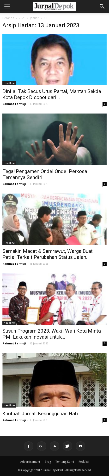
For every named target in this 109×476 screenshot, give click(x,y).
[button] (102, 6)
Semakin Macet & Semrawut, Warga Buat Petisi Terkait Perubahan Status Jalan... (47, 254)
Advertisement (30, 462)
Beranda (8, 18)
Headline (9, 83)
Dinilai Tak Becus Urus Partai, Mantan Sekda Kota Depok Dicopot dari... (51, 94)
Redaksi (84, 462)
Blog (48, 462)
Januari (34, 18)
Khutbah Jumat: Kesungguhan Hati (40, 413)
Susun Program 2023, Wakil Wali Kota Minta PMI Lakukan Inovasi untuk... (51, 334)
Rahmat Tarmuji (14, 104)
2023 (22, 18)
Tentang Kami (64, 462)
